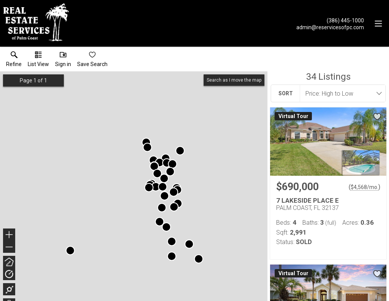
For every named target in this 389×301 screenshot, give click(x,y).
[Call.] (330, 20)
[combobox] (340, 93)
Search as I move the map (234, 80)
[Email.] (330, 27)
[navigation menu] (378, 23)
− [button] (9, 247)
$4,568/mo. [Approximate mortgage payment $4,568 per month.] (364, 187)
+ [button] (9, 235)
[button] (38, 60)
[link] (14, 60)
